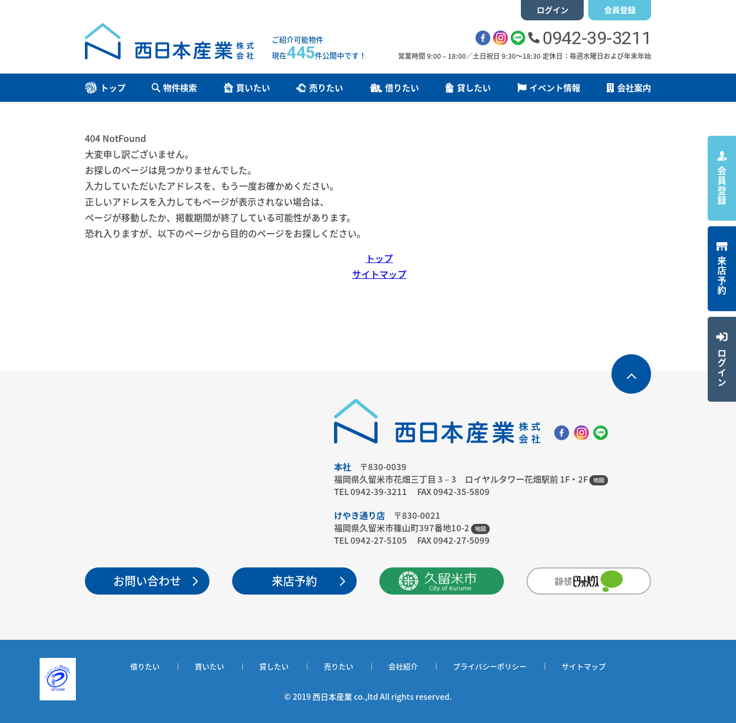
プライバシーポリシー (490, 666)
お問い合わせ (147, 581)
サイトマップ (379, 274)
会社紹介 (403, 666)
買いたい (209, 666)
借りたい (145, 666)
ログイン (552, 9)
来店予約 (294, 581)
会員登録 (620, 9)
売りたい (338, 666)
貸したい (274, 666)
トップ (379, 258)
